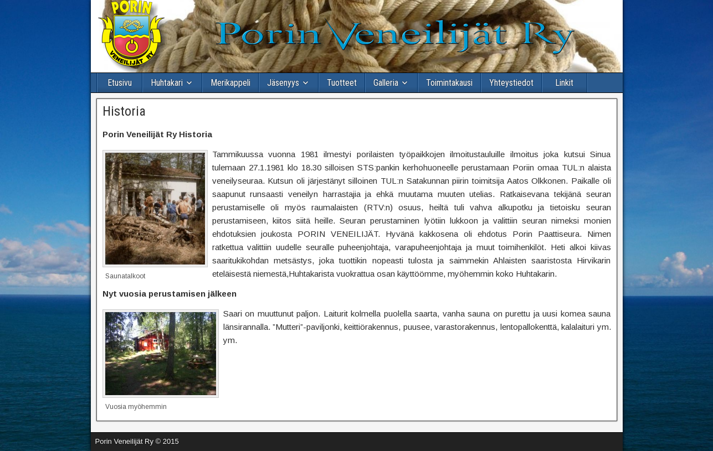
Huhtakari (167, 82)
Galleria (385, 82)
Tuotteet (342, 82)
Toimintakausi (449, 82)
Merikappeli (230, 82)
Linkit (564, 82)
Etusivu (119, 82)
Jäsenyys (283, 82)
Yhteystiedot (511, 82)
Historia (124, 111)
